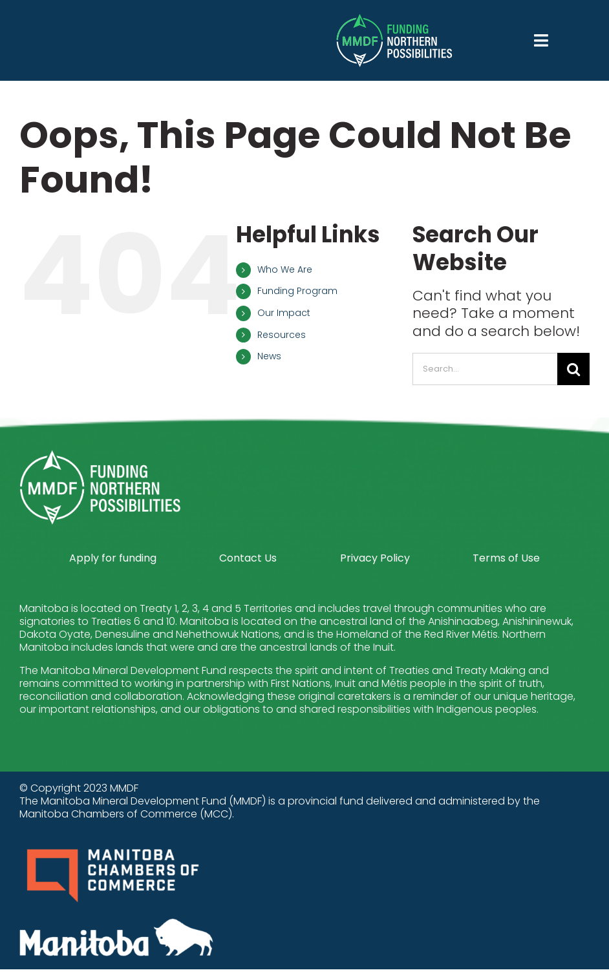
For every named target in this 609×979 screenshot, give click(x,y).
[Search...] (484, 369)
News (269, 356)
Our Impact (283, 312)
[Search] (573, 369)
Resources (281, 334)
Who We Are (284, 269)
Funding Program (297, 290)
